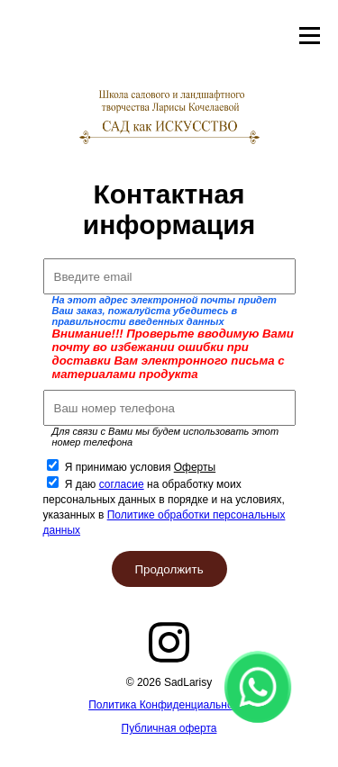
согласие (121, 484)
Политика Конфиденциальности (169, 705)
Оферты (194, 467)
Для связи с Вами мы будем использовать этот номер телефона (165, 436)
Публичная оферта (169, 728)
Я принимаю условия (140, 467)
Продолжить (168, 569)
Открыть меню (309, 36)
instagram (169, 642)
